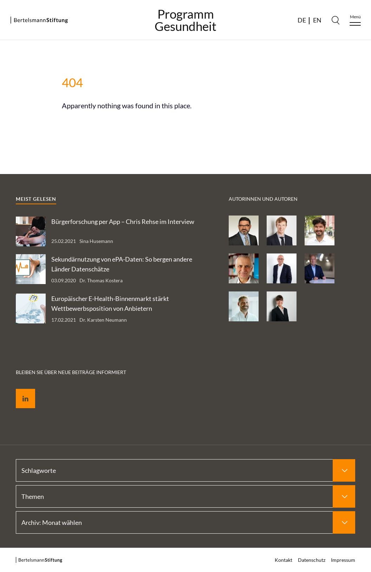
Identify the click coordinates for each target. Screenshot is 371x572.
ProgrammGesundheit (185, 20)
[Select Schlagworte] (185, 470)
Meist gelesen (36, 199)
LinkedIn (20, 390)
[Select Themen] (185, 496)
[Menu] (355, 20)
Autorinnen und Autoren (263, 199)
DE (302, 20)
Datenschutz (311, 560)
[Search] (335, 20)
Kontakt (283, 560)
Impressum (343, 560)
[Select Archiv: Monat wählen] (185, 522)
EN (317, 20)
